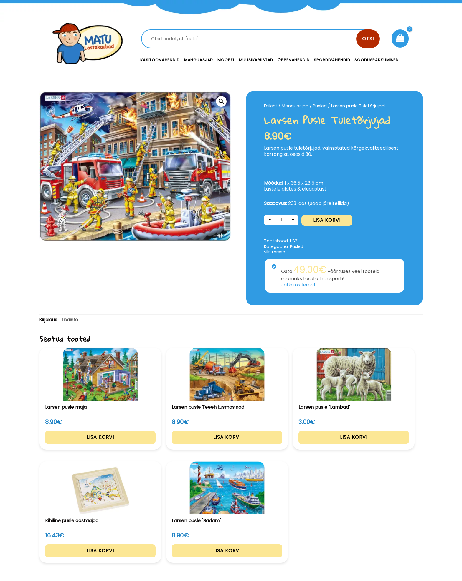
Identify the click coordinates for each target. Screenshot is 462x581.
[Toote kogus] (281, 220)
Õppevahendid (293, 60)
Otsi (368, 38)
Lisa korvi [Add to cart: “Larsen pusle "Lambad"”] (231, 444)
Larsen (279, 252)
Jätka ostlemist (299, 284)
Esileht (271, 106)
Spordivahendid (332, 60)
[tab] (48, 320)
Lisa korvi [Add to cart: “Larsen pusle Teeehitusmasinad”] (153, 444)
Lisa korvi (327, 220)
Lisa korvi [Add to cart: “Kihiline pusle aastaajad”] (309, 444)
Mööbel (226, 60)
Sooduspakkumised (376, 60)
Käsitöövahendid (160, 60)
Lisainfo (71, 319)
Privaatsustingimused (377, 527)
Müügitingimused (372, 540)
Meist (272, 540)
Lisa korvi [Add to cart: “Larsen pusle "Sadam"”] (386, 444)
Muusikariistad (256, 60)
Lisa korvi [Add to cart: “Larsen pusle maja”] (75, 444)
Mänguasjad (198, 60)
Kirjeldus (48, 319)
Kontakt (275, 527)
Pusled (320, 106)
